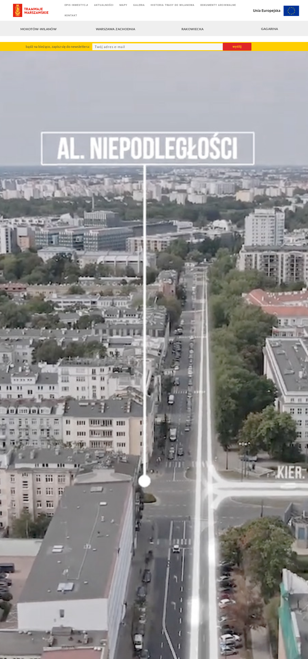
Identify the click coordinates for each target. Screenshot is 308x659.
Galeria (139, 5)
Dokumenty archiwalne (218, 5)
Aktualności (104, 5)
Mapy (123, 5)
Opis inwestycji (76, 5)
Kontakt (71, 15)
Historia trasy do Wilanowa (172, 5)
